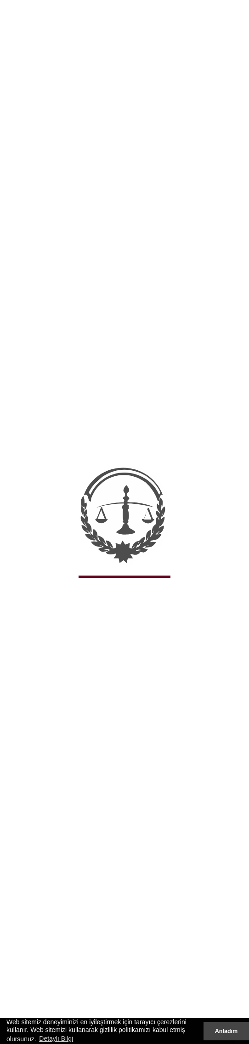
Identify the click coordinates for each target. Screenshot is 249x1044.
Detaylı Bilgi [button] (56, 1038)
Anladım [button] (226, 1031)
